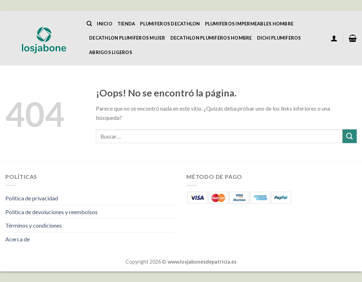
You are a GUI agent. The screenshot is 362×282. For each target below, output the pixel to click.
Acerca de (17, 239)
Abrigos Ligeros (110, 52)
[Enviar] (350, 136)
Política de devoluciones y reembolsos (51, 211)
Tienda (126, 24)
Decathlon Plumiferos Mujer (127, 38)
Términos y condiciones (33, 225)
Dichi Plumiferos (279, 38)
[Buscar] (89, 23)
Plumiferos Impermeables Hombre (249, 24)
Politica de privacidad (31, 198)
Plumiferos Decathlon (170, 24)
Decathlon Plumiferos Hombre (211, 38)
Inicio (104, 24)
